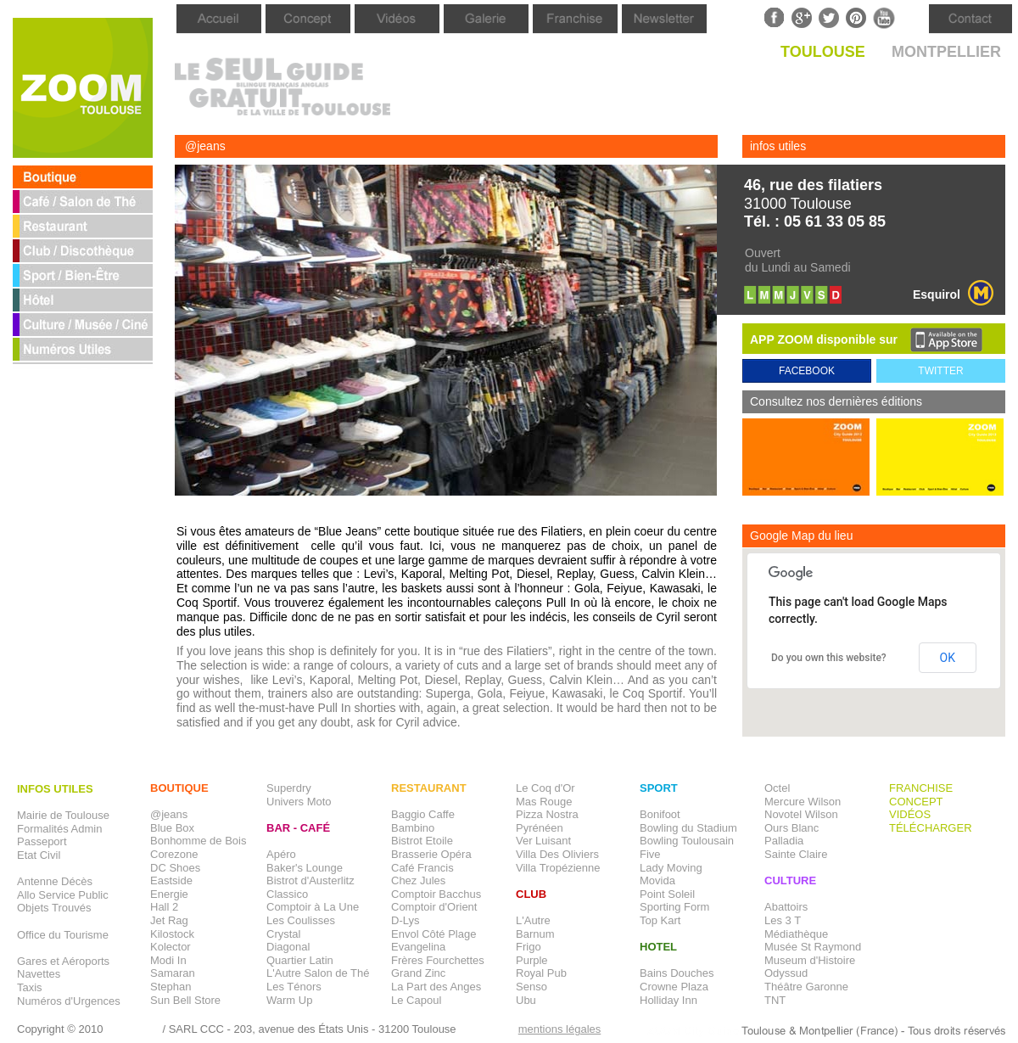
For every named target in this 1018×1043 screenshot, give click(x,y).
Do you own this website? (829, 658)
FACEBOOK (807, 371)
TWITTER (940, 371)
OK (947, 657)
